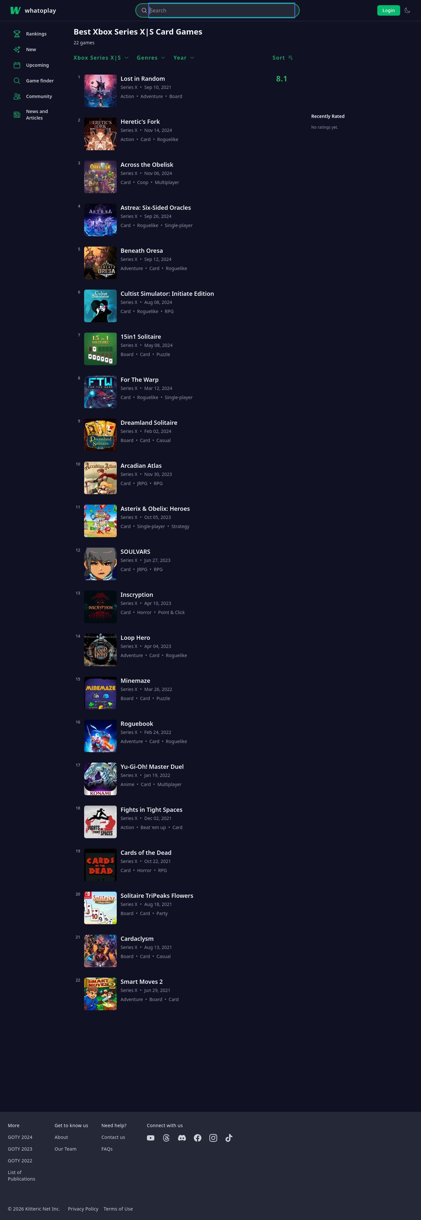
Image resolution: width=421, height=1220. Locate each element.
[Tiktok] (229, 1138)
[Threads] (166, 1138)
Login (389, 10)
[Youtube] (151, 1138)
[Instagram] (213, 1138)
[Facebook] (198, 1138)
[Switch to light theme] (407, 10)
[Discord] (182, 1138)
